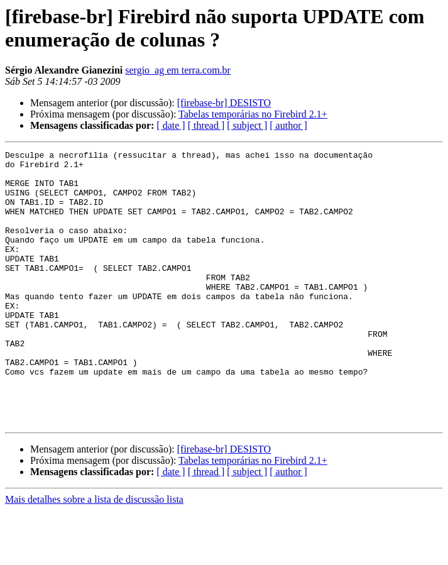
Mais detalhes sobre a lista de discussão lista (94, 554)
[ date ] (170, 125)
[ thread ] (206, 125)
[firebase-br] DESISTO (224, 102)
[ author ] (288, 125)
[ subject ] (247, 125)
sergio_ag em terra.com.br (178, 70)
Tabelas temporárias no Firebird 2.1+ (252, 114)
